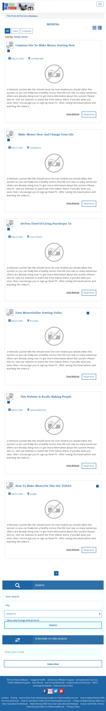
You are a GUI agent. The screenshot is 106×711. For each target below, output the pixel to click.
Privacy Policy (73, 706)
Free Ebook (37, 682)
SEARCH (53, 625)
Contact (5, 697)
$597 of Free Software (17, 679)
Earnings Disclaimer (42, 685)
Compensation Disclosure (78, 682)
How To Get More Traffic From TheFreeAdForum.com (46, 700)
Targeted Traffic (37, 679)
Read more (89, 114)
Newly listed (21, 36)
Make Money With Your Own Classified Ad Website (54, 703)
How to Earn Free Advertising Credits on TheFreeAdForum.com (48, 697)
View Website (72, 114)
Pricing (14, 697)
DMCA (95, 682)
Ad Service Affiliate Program (61, 679)
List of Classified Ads (55, 682)
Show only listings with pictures (21, 620)
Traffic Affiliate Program (19, 682)
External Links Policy (63, 685)
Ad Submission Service (87, 679)
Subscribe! (53, 664)
